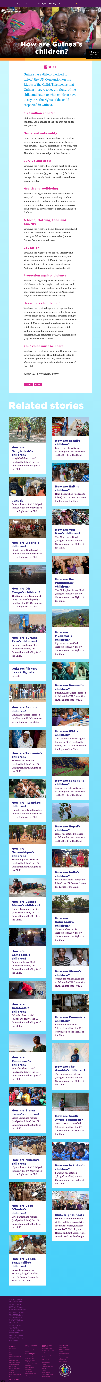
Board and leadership (47, 1366)
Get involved (30, 4)
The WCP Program (63, 1347)
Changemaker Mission (14, 1362)
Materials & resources (64, 1349)
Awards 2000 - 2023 (47, 1348)
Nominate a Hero (46, 1353)
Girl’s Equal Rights (29, 1356)
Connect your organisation (31, 1349)
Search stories (12, 1366)
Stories (60, 1355)
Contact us (44, 1370)
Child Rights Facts (29, 1358)
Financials (44, 1368)
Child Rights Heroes (56, 4)
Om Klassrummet (63, 1361)
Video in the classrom (64, 1353)
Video (10, 1350)
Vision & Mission (46, 1362)
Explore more (12, 1372)
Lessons (61, 1351)
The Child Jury (29, 1371)
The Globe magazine (14, 1364)
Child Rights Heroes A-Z (48, 1350)
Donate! (94, 54)
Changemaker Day (13, 1360)
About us (70, 4)
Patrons (44, 1364)
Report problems (46, 1372)
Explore (20, 4)
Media (82, 10)
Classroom (80, 4)
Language (92, 10)
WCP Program (12, 1348)
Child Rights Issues (30, 1377)
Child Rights (42, 4)
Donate (27, 1351)
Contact (75, 10)
